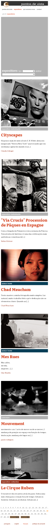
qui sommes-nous (29, 9)
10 (23, 508)
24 (21, 511)
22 (14, 511)
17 (46, 508)
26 (27, 511)
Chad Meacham (16, 289)
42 (32, 514)
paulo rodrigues (7, 439)
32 (47, 511)
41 (29, 514)
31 (44, 511)
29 (37, 511)
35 (9, 514)
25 (24, 511)
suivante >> (25, 517)
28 (34, 511)
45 (42, 514)
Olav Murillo (6, 373)
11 (26, 508)
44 (38, 514)
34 (6, 514)
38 (19, 514)
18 (1, 511)
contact (39, 9)
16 (43, 508)
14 (36, 508)
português (7, 524)
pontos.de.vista (7, 9)
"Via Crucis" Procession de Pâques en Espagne (24, 222)
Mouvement (12, 423)
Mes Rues (10, 356)
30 (41, 511)
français (25, 524)
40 (25, 514)
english (17, 524)
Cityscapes (11, 135)
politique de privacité (38, 524)
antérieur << (14, 517)
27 (31, 511)
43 (35, 514)
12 (29, 508)
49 (8, 517)
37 (15, 514)
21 (11, 511)
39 (22, 514)
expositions (18, 9)
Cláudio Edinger (7, 151)
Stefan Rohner (7, 241)
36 (12, 514)
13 (33, 508)
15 (39, 508)
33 (2, 514)
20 (8, 511)
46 (45, 514)
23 (18, 511)
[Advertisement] (24, 43)
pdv (3, 14)
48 (5, 517)
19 (5, 511)
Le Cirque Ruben (17, 487)
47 (1, 517)
